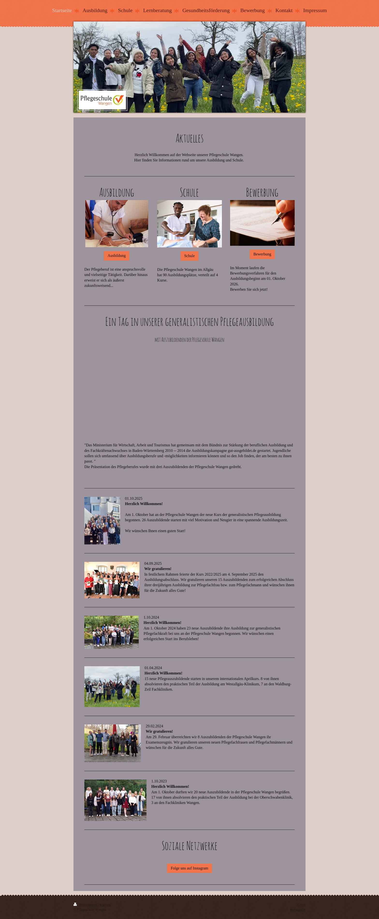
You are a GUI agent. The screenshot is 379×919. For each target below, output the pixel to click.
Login (302, 905)
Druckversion (85, 905)
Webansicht (298, 910)
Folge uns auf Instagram (189, 868)
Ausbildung (117, 255)
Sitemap (105, 905)
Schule (189, 256)
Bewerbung (262, 254)
